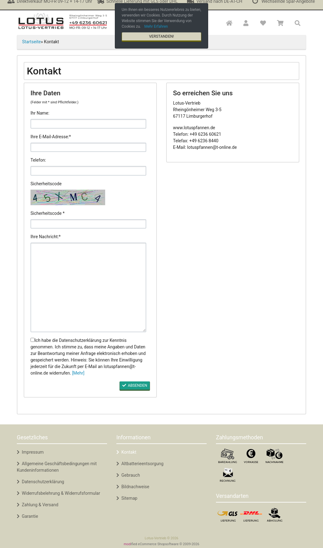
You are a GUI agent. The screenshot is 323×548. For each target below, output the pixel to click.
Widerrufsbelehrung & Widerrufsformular (58, 493)
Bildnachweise (132, 486)
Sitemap (126, 498)
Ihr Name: (39, 113)
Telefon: (38, 160)
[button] (246, 23)
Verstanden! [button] (161, 36)
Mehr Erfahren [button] (156, 26)
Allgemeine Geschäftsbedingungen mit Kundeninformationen (57, 467)
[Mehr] (78, 373)
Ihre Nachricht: (44, 236)
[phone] (88, 170)
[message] (88, 287)
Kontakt (126, 452)
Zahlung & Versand (37, 504)
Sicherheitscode (46, 183)
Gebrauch (128, 475)
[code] (88, 224)
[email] (88, 147)
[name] (88, 123)
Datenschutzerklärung (40, 481)
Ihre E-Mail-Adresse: (49, 136)
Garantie (27, 516)
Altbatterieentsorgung (139, 463)
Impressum (30, 452)
